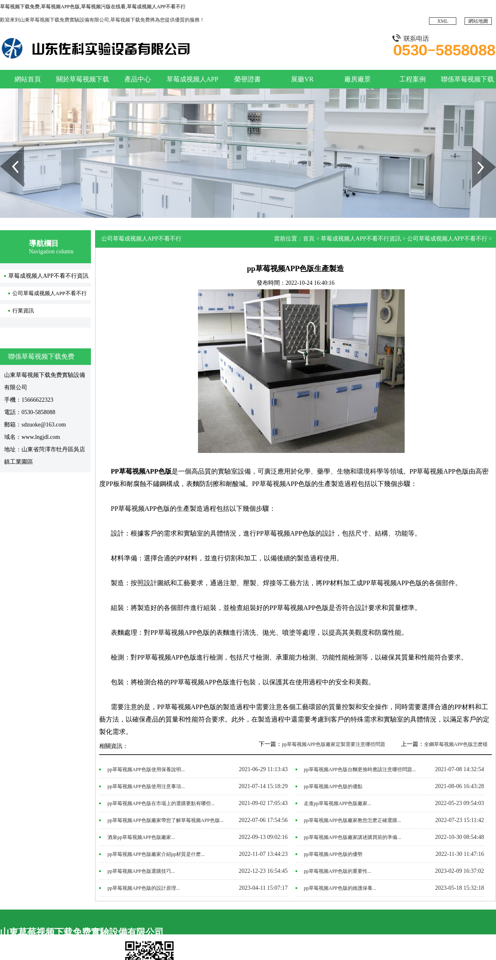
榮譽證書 (247, 79)
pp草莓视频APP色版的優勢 (333, 854)
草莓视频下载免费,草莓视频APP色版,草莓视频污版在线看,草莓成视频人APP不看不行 (93, 7)
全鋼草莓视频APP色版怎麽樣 (456, 744)
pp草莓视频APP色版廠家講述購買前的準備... (352, 837)
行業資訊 (23, 310)
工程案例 (412, 79)
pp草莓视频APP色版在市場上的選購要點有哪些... (161, 803)
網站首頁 (27, 79)
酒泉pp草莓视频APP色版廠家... (141, 837)
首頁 (309, 239)
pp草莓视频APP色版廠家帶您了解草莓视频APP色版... (165, 820)
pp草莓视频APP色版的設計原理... (143, 888)
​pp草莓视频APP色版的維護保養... (340, 888)
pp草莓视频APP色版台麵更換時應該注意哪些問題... (360, 769)
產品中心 (137, 79)
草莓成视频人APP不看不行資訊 (48, 276)
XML (442, 21)
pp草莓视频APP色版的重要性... (337, 871)
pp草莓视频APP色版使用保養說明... (146, 769)
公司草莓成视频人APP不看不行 (49, 293)
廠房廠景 (357, 79)
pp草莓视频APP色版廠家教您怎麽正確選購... (352, 820)
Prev (4, 149)
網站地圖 (478, 21)
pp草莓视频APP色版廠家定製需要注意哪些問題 (333, 744)
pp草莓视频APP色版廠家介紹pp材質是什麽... (156, 854)
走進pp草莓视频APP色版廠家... (337, 803)
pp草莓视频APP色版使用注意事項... (146, 786)
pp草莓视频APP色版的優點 (333, 786)
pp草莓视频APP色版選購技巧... (141, 871)
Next (477, 149)
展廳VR (302, 79)
